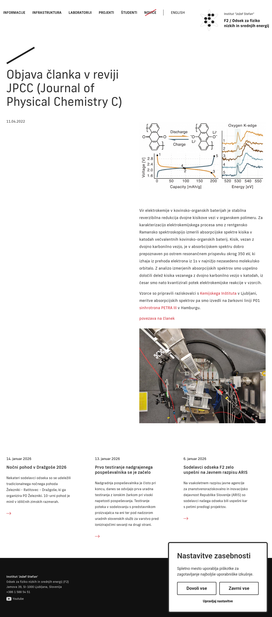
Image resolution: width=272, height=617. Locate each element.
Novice (150, 12)
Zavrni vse (239, 588)
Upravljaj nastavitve (218, 601)
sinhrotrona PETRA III (158, 307)
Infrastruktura (47, 12)
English (178, 12)
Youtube (15, 599)
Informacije (14, 12)
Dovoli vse (196, 588)
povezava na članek (157, 318)
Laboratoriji (80, 12)
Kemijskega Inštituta (218, 293)
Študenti (129, 12)
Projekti (106, 12)
